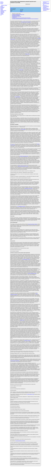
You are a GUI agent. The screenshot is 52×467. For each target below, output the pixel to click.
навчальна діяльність (27, 340)
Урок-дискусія (45, 5)
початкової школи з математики (26, 21)
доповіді (1, 13)
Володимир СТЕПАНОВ (16, 15)
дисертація (2, 11)
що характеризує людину (26, 259)
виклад (1, 8)
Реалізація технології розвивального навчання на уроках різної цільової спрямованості (25, 18)
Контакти (1, 2)
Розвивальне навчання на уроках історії (18, 14)
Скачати (11, 8)
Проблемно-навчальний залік (16, 16)
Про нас (1, 3)
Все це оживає (23, 129)
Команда (1, 1)
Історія (1, 6)
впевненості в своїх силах (28, 188)
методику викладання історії (24, 156)
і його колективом (17, 96)
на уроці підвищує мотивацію (14, 360)
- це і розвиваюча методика (21, 206)
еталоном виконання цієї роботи (20, 440)
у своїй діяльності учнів (30, 394)
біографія (2, 7)
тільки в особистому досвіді (32, 273)
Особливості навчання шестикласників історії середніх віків (21, 17)
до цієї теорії (21, 69)
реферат (21, 11)
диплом (1, 9)
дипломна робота (3, 10)
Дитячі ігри (2, 12)
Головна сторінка (4, 5)
